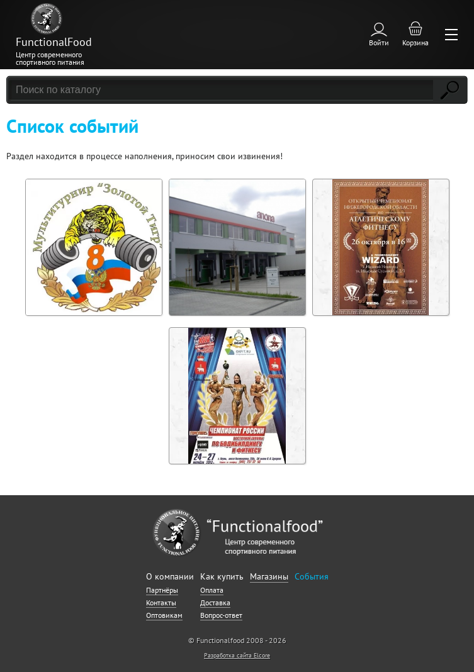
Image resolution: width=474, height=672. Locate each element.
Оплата (211, 590)
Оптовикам (164, 615)
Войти (379, 42)
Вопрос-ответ (221, 615)
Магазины (269, 576)
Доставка (215, 602)
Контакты (161, 602)
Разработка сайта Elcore (237, 655)
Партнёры (162, 590)
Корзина (415, 42)
